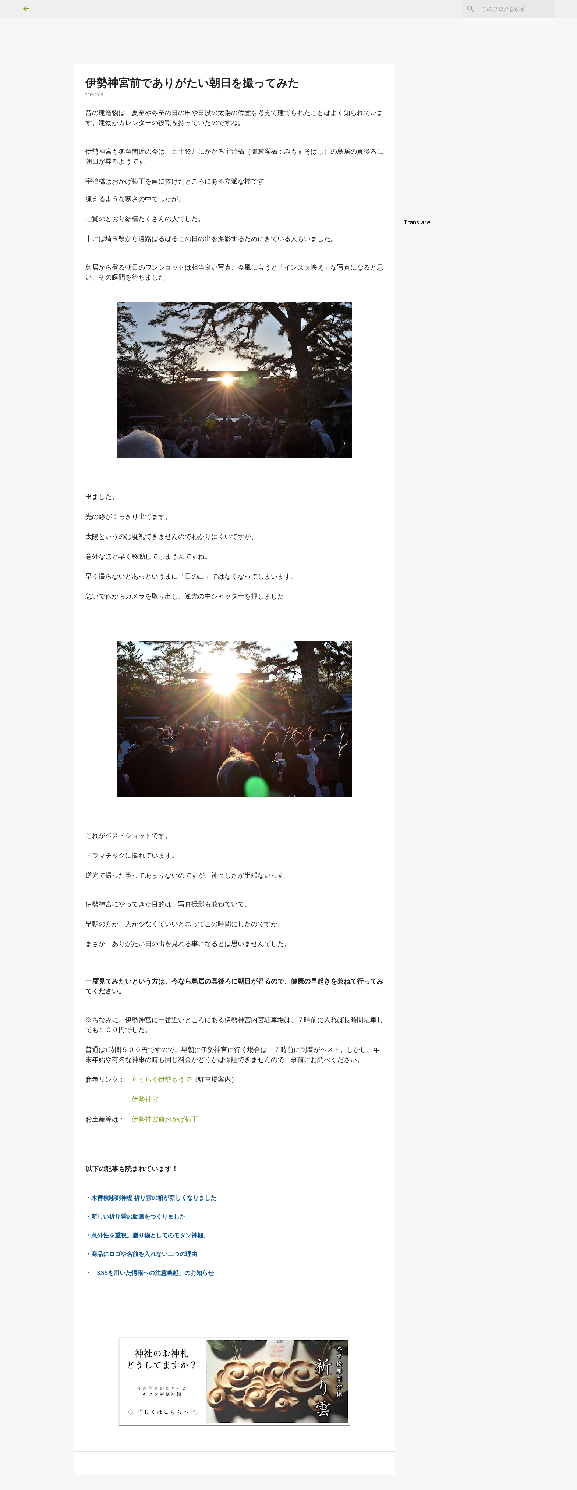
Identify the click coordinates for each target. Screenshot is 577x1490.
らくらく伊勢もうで (161, 1079)
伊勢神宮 (145, 1099)
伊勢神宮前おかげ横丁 (165, 1119)
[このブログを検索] (516, 9)
